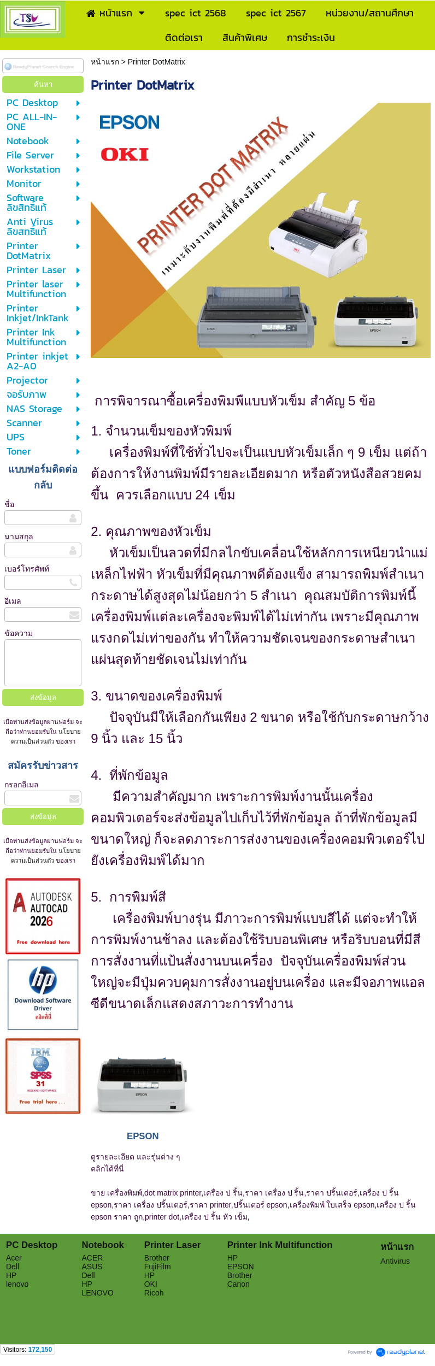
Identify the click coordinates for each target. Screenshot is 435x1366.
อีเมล (12, 601)
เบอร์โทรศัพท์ (26, 568)
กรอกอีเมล (21, 784)
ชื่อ (9, 504)
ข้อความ (18, 633)
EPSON (143, 1136)
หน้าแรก (106, 61)
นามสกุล (18, 536)
